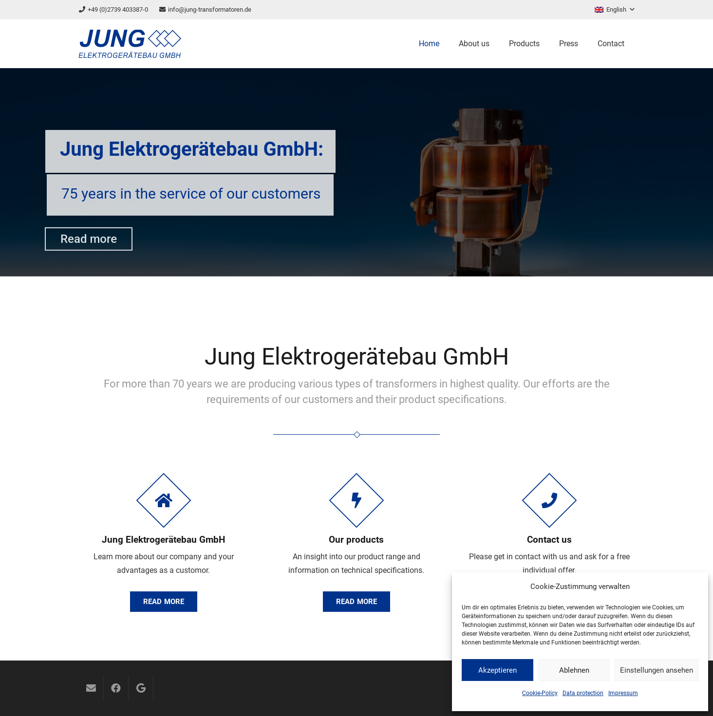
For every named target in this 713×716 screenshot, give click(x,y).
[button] (614, 9)
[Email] (91, 688)
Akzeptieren (497, 670)
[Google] (141, 688)
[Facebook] (116, 688)
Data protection (583, 693)
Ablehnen (574, 670)
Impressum (623, 693)
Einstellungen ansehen (656, 670)
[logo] (130, 44)
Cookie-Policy (540, 693)
